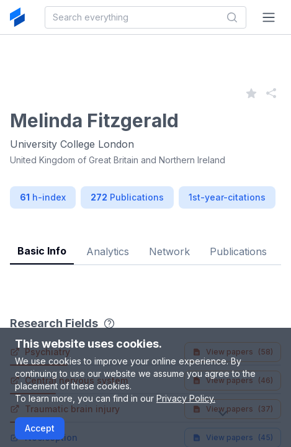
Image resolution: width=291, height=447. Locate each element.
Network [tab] (169, 251)
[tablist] (145, 242)
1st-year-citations (227, 197)
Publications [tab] (238, 251)
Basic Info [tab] (41, 251)
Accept (40, 428)
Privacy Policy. (185, 398)
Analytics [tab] (107, 251)
